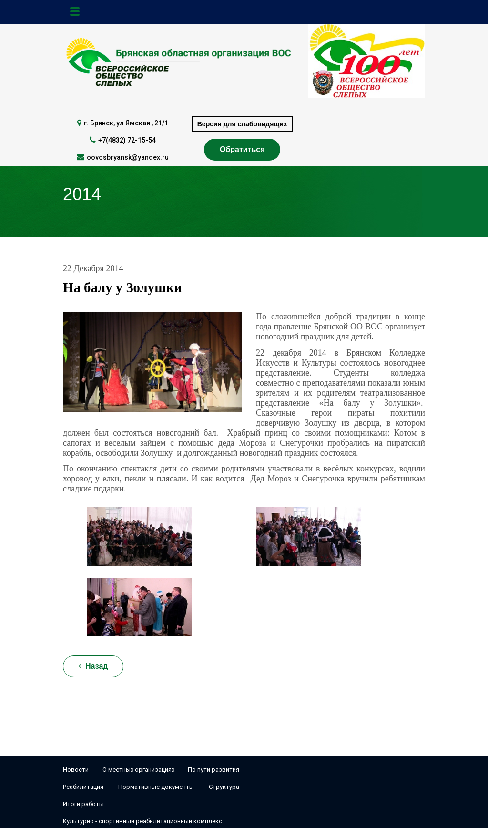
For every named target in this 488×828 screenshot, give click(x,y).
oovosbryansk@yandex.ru (128, 157)
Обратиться (242, 149)
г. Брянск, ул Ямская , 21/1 (126, 123)
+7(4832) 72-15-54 (127, 140)
